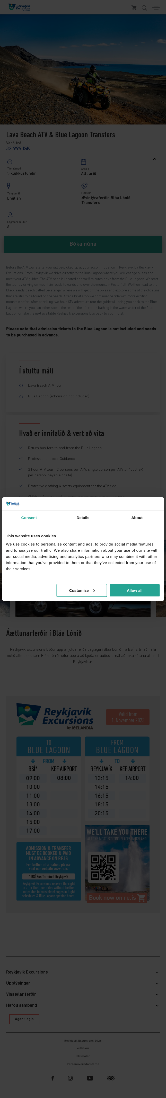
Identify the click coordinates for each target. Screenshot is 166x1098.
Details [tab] (83, 517)
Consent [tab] (29, 517)
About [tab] (137, 517)
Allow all (135, 590)
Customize (82, 590)
